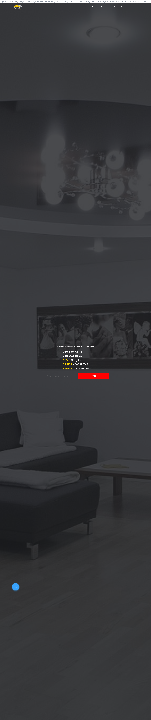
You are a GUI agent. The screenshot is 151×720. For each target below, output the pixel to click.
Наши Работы (113, 7)
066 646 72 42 (72, 351)
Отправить (93, 376)
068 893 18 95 (72, 356)
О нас (103, 7)
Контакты (132, 7)
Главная (95, 7)
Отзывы (123, 7)
